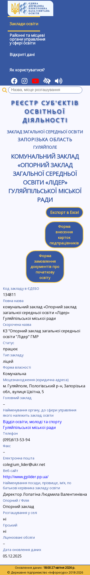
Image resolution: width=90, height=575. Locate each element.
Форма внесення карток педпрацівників (64, 234)
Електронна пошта (18, 458)
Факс (7, 446)
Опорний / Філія (16, 500)
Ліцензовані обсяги (19, 537)
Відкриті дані (22, 54)
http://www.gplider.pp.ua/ (25, 476)
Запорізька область (45, 139)
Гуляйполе (45, 147)
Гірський (10, 525)
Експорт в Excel (64, 212)
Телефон (10, 433)
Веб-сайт (10, 470)
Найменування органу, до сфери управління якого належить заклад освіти (39, 413)
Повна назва (13, 300)
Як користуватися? (27, 70)
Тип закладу (13, 355)
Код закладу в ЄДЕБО (21, 288)
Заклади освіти (24, 23)
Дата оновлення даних (22, 549)
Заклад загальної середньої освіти (45, 132)
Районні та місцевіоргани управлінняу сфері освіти (27, 39)
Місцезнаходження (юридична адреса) (36, 379)
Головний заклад (17, 398)
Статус (8, 342)
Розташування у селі (20, 512)
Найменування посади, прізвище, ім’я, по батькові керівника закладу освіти (37, 485)
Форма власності (17, 367)
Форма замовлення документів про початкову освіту (44, 266)
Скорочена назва (17, 324)
